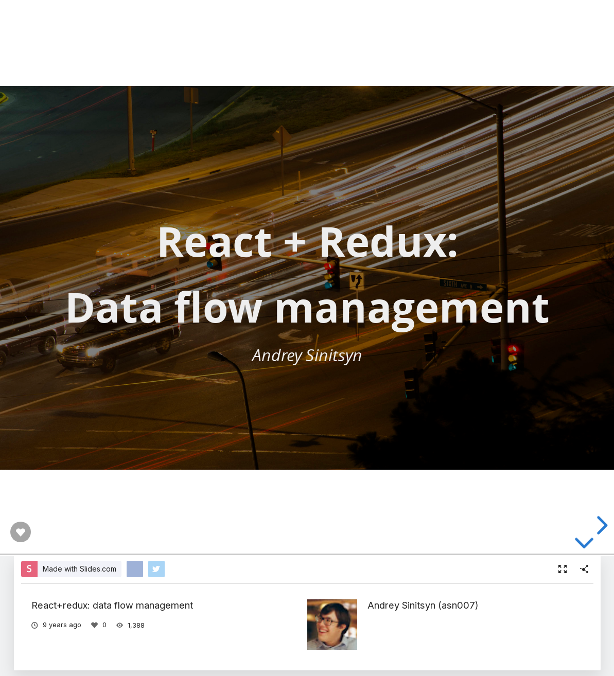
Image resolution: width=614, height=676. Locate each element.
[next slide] (600, 525)
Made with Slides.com (79, 568)
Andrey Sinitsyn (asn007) (423, 605)
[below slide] (584, 545)
